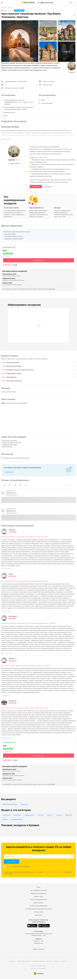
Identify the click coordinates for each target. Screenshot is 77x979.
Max (42, 941)
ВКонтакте (36, 941)
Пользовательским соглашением (53, 872)
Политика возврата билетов (38, 899)
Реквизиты (57, 961)
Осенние (50, 815)
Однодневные (29, 815)
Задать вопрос (36, 186)
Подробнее (48, 186)
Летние (5, 819)
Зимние (59, 815)
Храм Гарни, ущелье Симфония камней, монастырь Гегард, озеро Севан (25, 665)
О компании (12, 961)
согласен (9, 866)
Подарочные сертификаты (38, 893)
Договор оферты (38, 902)
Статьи (38, 887)
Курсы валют (38, 915)
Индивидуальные (17, 819)
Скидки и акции (38, 896)
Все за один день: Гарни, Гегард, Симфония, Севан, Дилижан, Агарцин (24, 581)
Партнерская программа (24, 961)
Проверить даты (38, 260)
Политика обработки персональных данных (39, 909)
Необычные (7, 815)
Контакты (63, 961)
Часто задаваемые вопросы (38, 890)
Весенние (68, 815)
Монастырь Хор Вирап (10, 804)
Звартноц (24, 804)
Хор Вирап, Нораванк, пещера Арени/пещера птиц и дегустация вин (24, 537)
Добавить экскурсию (38, 949)
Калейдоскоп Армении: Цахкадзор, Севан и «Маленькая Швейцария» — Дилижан (28, 623)
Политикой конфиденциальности (23, 874)
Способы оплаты (38, 912)
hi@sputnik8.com (38, 943)
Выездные (17, 815)
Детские (40, 815)
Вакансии (49, 961)
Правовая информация (38, 961)
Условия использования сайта (38, 906)
